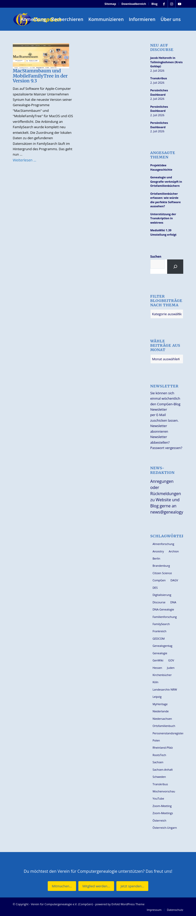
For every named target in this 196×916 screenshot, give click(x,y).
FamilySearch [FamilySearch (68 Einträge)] (161, 624)
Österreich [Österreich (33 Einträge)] (159, 820)
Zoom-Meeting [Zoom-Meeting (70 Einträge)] (162, 806)
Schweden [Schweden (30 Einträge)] (159, 777)
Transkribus (158, 78)
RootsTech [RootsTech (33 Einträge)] (159, 755)
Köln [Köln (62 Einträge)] (155, 682)
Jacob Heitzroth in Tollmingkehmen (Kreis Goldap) (166, 62)
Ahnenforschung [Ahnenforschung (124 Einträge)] (163, 544)
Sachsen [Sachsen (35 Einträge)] (158, 762)
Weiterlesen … (24, 160)
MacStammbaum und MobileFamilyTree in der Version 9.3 (40, 76)
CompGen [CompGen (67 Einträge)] (159, 580)
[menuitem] (110, 4)
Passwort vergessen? (166, 447)
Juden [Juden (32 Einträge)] (170, 668)
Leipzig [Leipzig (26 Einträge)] (157, 697)
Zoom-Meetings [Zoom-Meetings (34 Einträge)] (163, 813)
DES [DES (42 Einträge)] (155, 588)
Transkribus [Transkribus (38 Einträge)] (160, 784)
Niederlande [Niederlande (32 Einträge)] (161, 711)
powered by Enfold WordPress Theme (119, 904)
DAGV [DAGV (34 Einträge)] (174, 580)
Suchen (155, 256)
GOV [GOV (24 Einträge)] (171, 660)
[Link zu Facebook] (164, 4)
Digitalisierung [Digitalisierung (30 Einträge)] (162, 595)
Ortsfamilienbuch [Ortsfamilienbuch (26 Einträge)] (164, 726)
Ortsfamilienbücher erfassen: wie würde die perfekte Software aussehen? (165, 200)
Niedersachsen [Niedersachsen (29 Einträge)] (162, 719)
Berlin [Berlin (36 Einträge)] (156, 558)
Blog (154, 4)
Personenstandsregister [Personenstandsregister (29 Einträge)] (168, 733)
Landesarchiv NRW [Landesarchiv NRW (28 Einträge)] (165, 689)
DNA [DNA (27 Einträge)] (173, 602)
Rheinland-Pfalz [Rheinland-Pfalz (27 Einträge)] (163, 747)
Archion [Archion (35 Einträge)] (174, 551)
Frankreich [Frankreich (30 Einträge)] (159, 631)
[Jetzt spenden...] (132, 886)
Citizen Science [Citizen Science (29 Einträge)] (162, 573)
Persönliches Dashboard (159, 92)
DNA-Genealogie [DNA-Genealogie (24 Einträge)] (163, 609)
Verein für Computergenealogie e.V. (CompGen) (62, 904)
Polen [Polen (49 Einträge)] (156, 740)
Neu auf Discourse (162, 47)
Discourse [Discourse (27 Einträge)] (159, 602)
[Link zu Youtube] (179, 4)
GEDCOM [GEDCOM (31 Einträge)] (159, 638)
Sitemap (110, 4)
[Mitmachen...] (62, 886)
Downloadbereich (133, 4)
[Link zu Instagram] (171, 4)
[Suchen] (175, 266)
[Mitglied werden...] (96, 886)
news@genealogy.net (170, 512)
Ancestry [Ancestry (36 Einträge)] (158, 551)
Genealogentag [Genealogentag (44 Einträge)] (163, 646)
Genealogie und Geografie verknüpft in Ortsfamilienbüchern (166, 181)
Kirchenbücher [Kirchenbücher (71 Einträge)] (162, 675)
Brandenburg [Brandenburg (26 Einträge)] (161, 566)
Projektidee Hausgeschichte (161, 167)
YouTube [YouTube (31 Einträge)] (158, 798)
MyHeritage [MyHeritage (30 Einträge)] (160, 704)
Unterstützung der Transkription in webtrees (163, 218)
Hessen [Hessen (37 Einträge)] (157, 668)
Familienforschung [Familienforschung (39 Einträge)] (165, 617)
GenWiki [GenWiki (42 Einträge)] (158, 660)
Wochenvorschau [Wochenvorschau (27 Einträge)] (164, 791)
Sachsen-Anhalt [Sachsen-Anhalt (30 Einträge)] (163, 769)
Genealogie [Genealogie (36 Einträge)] (160, 653)
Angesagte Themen (162, 155)
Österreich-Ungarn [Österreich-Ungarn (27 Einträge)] (165, 828)
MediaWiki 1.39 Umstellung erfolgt (163, 232)
